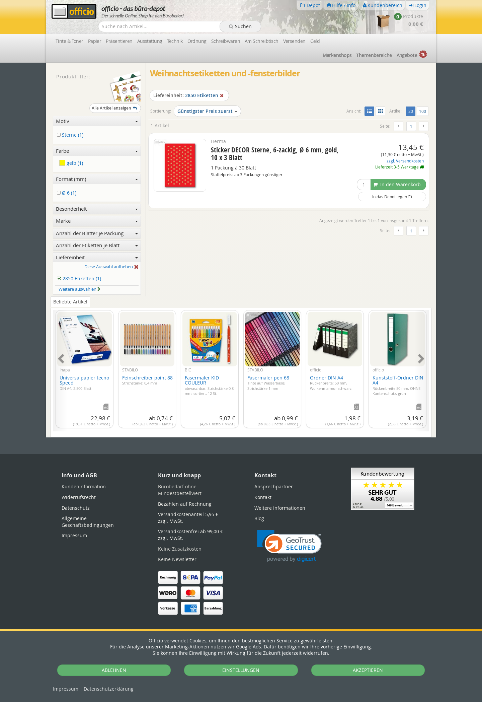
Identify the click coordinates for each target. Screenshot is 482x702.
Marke (97, 220)
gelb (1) (71, 163)
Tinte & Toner (69, 41)
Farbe (97, 150)
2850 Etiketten (189, 95)
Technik (175, 41)
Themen (374, 55)
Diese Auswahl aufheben (111, 267)
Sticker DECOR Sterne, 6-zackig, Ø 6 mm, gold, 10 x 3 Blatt (275, 153)
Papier (94, 41)
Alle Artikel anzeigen (115, 108)
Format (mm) (97, 179)
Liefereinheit (97, 257)
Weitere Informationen (279, 508)
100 (422, 111)
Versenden (294, 41)
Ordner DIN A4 (330, 382)
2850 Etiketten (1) (80, 279)
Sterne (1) (71, 135)
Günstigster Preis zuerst (207, 111)
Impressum (65, 689)
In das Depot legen (392, 196)
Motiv (97, 121)
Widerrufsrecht (79, 497)
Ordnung (197, 41)
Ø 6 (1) (67, 193)
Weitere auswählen (80, 289)
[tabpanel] (241, 366)
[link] (289, 546)
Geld (315, 41)
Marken (337, 55)
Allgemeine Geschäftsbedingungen (88, 521)
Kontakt (262, 497)
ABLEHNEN (114, 670)
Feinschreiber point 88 (147, 380)
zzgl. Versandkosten (405, 160)
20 (412, 111)
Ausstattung (149, 41)
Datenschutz (109, 689)
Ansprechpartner (273, 486)
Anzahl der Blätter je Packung (97, 233)
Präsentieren (119, 41)
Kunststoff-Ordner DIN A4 (398, 385)
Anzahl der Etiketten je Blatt (97, 245)
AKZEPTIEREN (368, 670)
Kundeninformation (84, 486)
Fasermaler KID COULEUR (209, 385)
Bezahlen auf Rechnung (185, 504)
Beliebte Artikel (70, 301)
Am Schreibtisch (261, 41)
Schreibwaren (225, 41)
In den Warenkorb (397, 184)
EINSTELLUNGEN (240, 670)
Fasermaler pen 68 (268, 382)
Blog (259, 518)
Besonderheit (97, 208)
